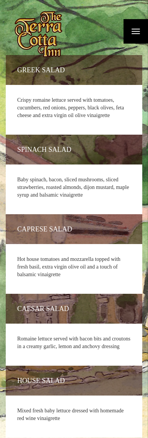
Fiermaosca (37, 34)
